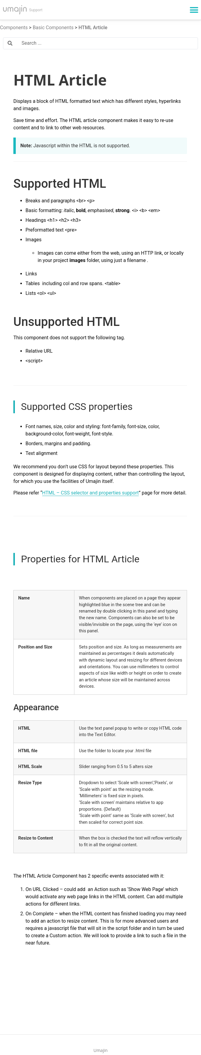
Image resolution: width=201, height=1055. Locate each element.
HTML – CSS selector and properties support (90, 493)
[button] (194, 10)
